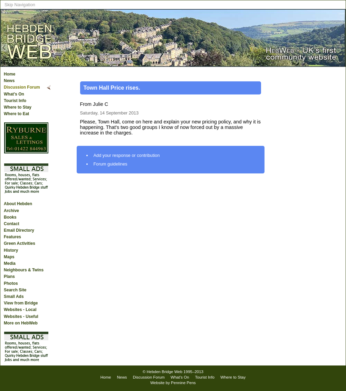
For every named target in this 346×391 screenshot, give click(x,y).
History (11, 250)
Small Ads (14, 296)
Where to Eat (16, 113)
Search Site (15, 290)
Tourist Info (15, 100)
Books (10, 217)
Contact (11, 223)
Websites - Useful (21, 316)
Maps (9, 256)
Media (10, 263)
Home (9, 74)
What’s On (14, 94)
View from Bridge (21, 303)
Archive (11, 210)
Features (12, 236)
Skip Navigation (19, 4)
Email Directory (19, 230)
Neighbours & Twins (24, 270)
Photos (11, 283)
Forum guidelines (110, 164)
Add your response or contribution (127, 155)
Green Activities (19, 243)
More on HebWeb (21, 323)
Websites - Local (20, 309)
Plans (9, 276)
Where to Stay (17, 107)
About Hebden (18, 203)
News (9, 80)
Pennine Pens (183, 383)
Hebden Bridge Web (165, 372)
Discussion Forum (22, 87)
